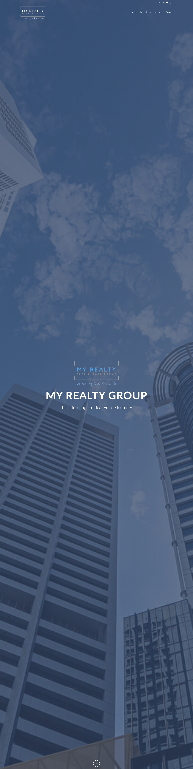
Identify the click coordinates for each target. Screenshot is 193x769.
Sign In (170, 2)
